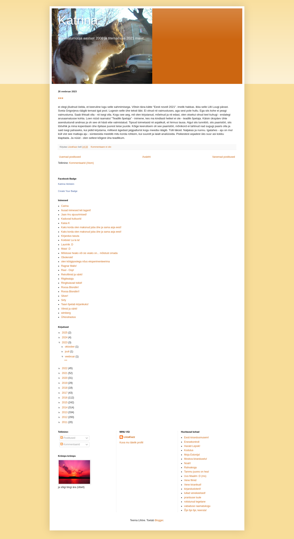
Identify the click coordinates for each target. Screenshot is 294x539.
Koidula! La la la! (70, 240)
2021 (65, 373)
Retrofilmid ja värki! (72, 274)
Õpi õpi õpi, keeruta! (195, 510)
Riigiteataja (67, 278)
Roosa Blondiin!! (70, 291)
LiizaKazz (129, 437)
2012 (65, 417)
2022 (65, 368)
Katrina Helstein (66, 184)
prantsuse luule (192, 497)
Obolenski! (67, 257)
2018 (65, 387)
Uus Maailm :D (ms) (195, 476)
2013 (65, 412)
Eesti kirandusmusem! (196, 437)
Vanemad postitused (223, 156)
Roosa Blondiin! (70, 287)
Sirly (63, 300)
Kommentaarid (70, 444)
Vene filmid (190, 480)
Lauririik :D (67, 244)
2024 (65, 337)
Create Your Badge (67, 191)
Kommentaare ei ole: (101, 147)
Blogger (159, 520)
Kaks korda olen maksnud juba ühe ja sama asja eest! (91, 227)
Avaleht (146, 156)
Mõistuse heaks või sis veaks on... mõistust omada (89, 253)
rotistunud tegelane (194, 501)
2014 (65, 407)
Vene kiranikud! (192, 484)
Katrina (78, 20)
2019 (65, 382)
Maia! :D (66, 248)
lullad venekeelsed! (194, 493)
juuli (67, 351)
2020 (65, 377)
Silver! (64, 295)
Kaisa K (65, 223)
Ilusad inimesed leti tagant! (76, 210)
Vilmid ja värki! (69, 308)
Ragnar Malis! (69, 265)
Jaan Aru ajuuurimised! (74, 214)
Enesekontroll (191, 441)
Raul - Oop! (67, 270)
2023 (65, 342)
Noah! (187, 463)
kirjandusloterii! (192, 488)
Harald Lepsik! (192, 446)
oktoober (70, 346)
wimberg (66, 312)
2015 (65, 402)
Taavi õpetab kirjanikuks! (75, 304)
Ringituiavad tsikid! (71, 282)
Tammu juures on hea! (196, 471)
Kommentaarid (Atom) (81, 162)
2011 (65, 422)
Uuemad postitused (70, 156)
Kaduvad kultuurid (71, 218)
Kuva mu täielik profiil (131, 442)
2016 (65, 397)
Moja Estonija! (192, 454)
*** (60, 99)
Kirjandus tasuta (70, 235)
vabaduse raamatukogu (197, 506)
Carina (64, 205)
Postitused (67, 437)
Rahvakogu (190, 467)
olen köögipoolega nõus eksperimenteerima (85, 261)
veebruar (70, 356)
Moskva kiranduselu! (195, 458)
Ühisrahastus (68, 317)
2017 (65, 392)
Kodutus (188, 450)
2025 (65, 332)
